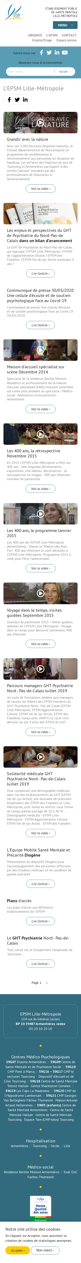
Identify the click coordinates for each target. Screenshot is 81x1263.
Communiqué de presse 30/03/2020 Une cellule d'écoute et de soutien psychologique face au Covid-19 (40, 295)
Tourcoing (40, 1146)
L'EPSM (51, 35)
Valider (64, 71)
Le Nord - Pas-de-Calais (38, 940)
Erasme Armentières (31, 1062)
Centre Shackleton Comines (50, 1086)
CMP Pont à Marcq (21, 1071)
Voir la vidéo (39, 188)
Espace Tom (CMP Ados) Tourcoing (49, 1119)
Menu (62, 25)
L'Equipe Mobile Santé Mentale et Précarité (38, 852)
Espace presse (66, 40)
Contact (69, 35)
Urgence (35, 35)
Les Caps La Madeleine (32, 1091)
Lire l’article (40, 273)
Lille (67, 1146)
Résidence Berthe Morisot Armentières (31, 1172)
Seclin (55, 1146)
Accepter (17, 1250)
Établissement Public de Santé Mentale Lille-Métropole (62, 12)
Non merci (44, 1250)
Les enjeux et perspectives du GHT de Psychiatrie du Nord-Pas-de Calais (39, 235)
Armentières (19, 1146)
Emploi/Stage (42, 40)
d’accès (19, 900)
